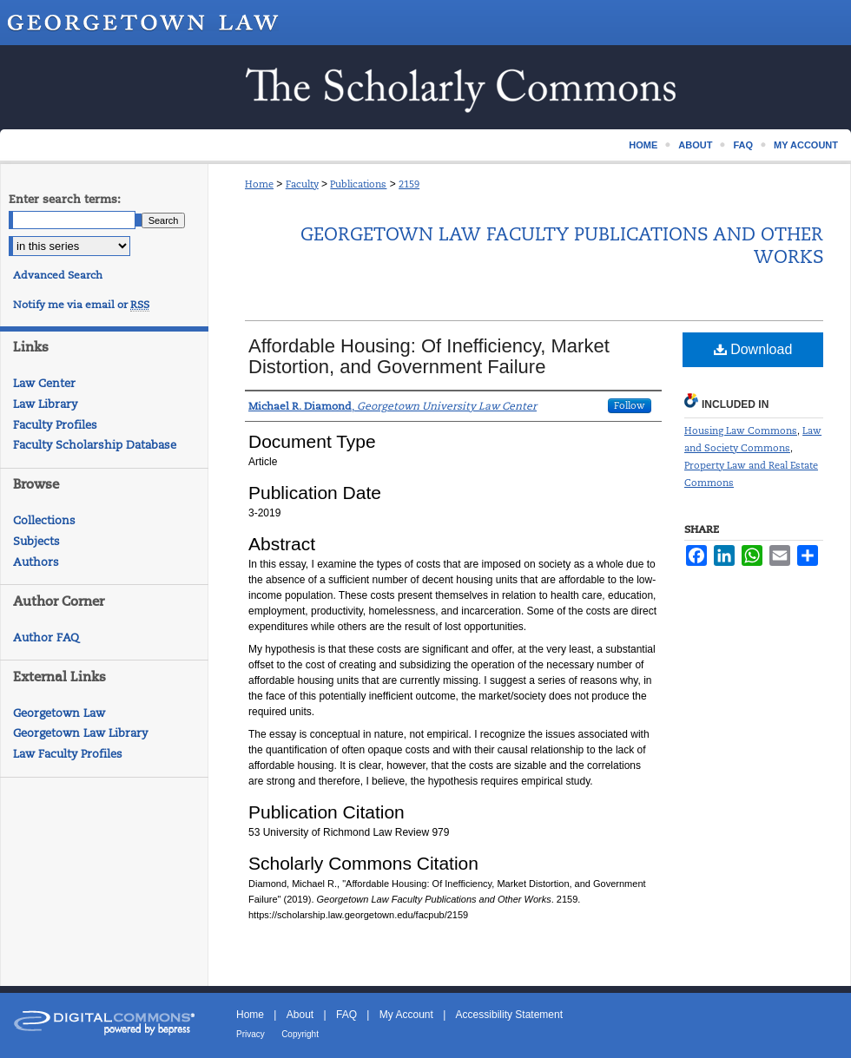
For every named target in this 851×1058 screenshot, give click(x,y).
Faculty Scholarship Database (94, 444)
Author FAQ (46, 637)
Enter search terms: (65, 199)
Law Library (45, 404)
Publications (358, 184)
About (300, 1015)
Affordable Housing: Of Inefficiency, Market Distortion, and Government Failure (429, 356)
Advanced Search (57, 275)
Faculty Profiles (55, 424)
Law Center (44, 383)
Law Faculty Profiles (67, 753)
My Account (406, 1015)
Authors (36, 561)
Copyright (300, 1034)
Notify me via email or (81, 305)
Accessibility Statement (509, 1015)
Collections (44, 520)
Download (753, 349)
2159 (409, 184)
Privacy (250, 1034)
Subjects (36, 541)
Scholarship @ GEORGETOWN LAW (425, 87)
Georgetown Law (59, 713)
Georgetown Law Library (80, 732)
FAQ (346, 1015)
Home (259, 184)
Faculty (302, 184)
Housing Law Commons (740, 430)
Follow (629, 405)
